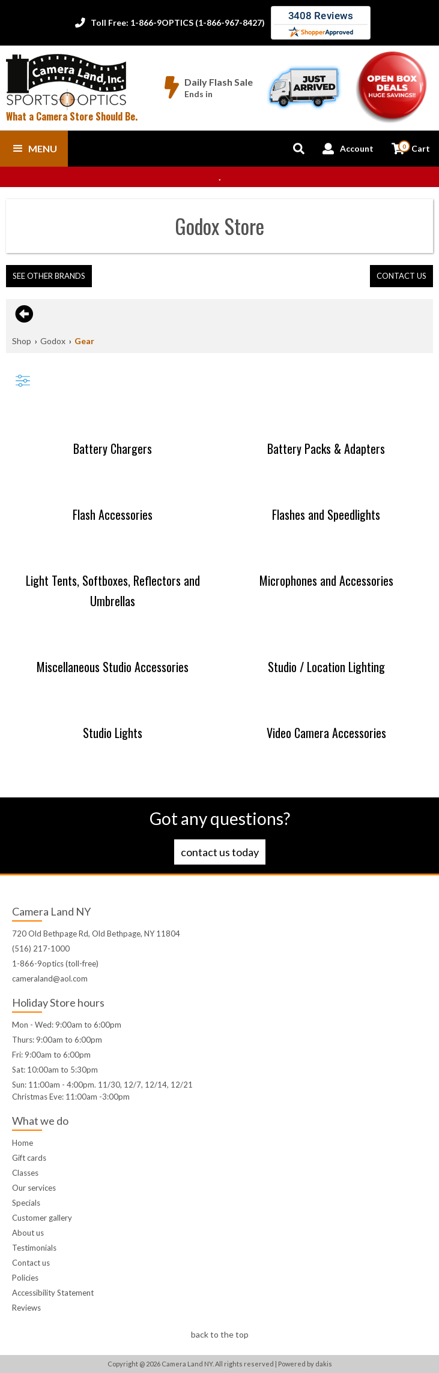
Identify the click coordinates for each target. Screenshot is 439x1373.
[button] (34, 149)
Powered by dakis (305, 1364)
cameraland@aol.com (50, 978)
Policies (25, 1277)
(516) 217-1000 (41, 948)
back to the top (220, 1334)
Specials (26, 1203)
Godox (52, 341)
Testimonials (34, 1247)
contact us (401, 276)
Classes (25, 1173)
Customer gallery (42, 1218)
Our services (34, 1188)
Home (22, 1143)
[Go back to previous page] (22, 314)
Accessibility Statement (53, 1292)
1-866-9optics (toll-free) (55, 963)
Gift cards (29, 1158)
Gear (84, 341)
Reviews (26, 1307)
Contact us (31, 1262)
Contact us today (220, 852)
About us (28, 1232)
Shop (21, 341)
